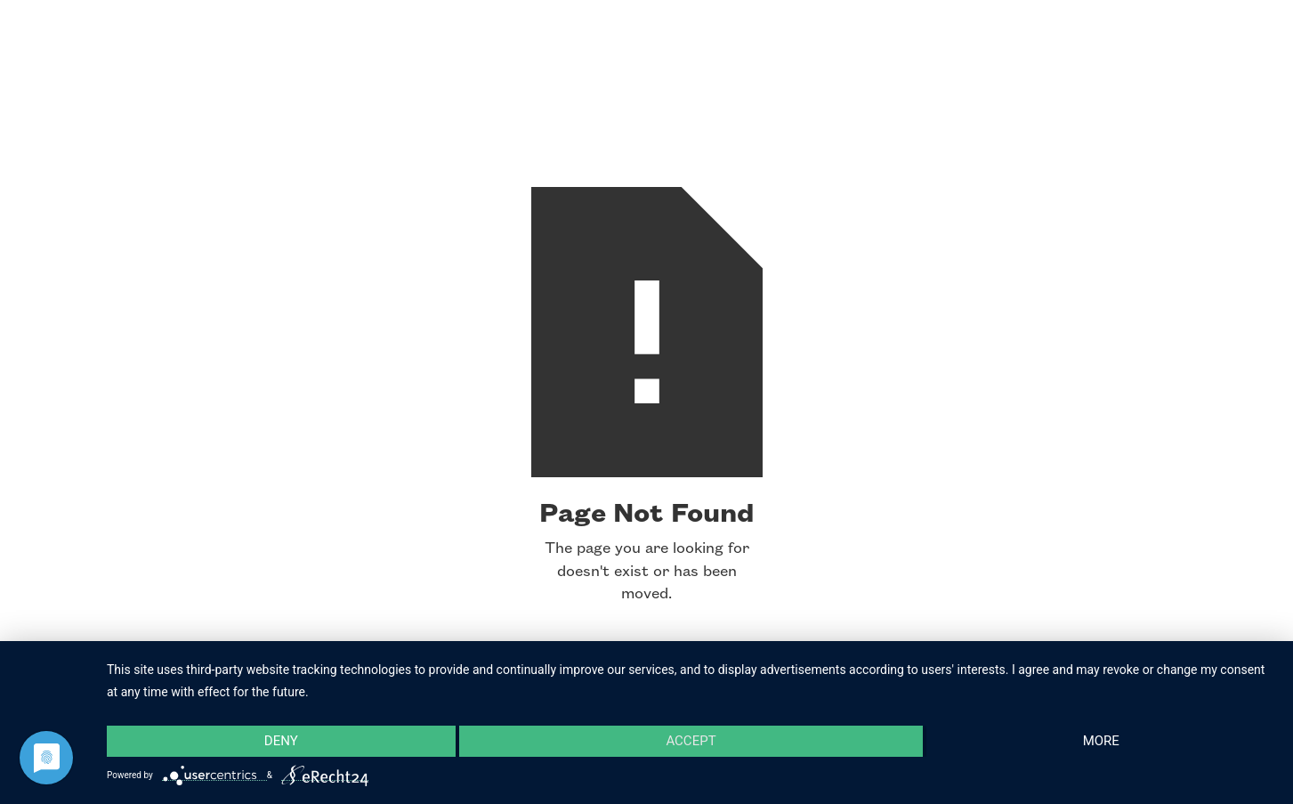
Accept (690, 741)
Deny (281, 741)
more (1101, 741)
